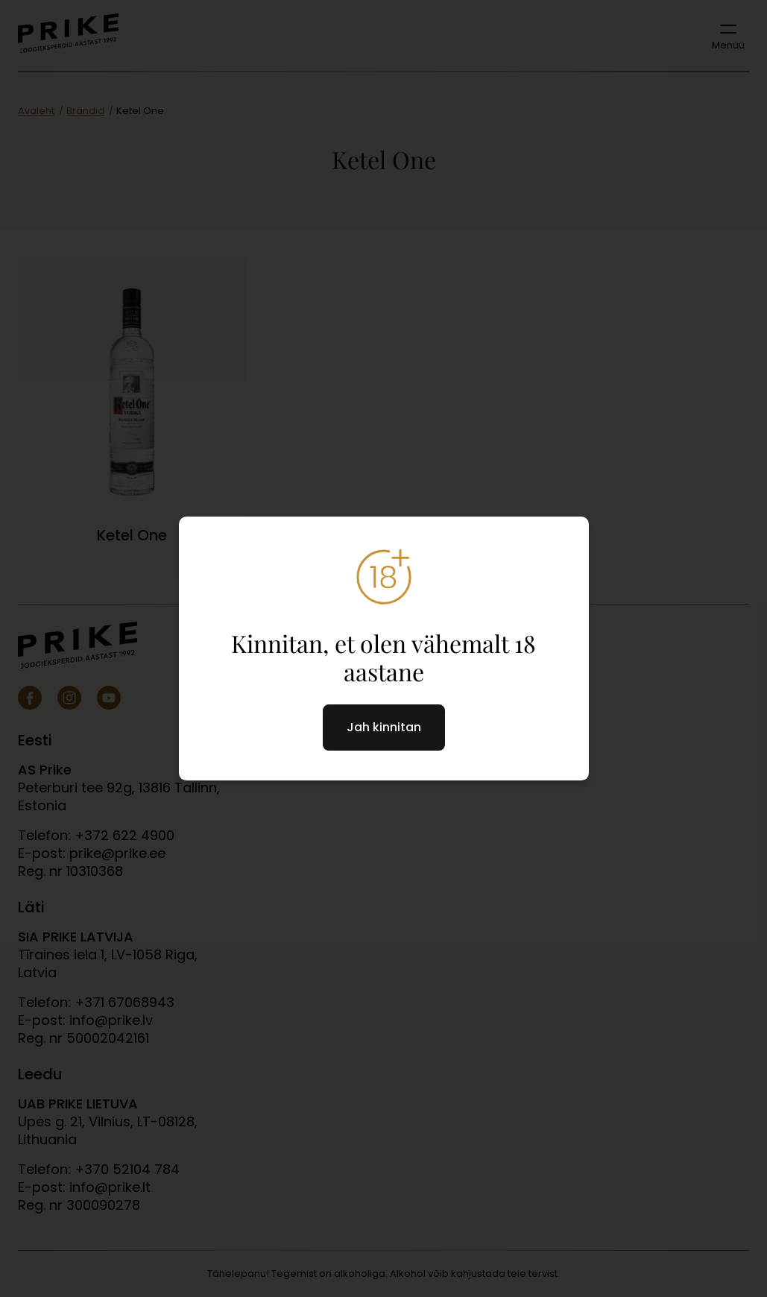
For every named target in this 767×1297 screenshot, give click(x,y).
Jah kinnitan (384, 727)
